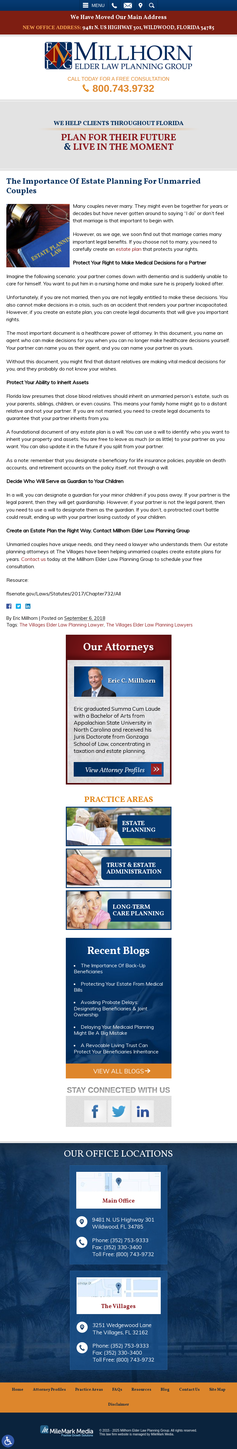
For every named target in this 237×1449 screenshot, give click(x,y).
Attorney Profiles (49, 1389)
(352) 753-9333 (129, 1240)
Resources (141, 1389)
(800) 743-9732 (135, 1254)
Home (17, 1389)
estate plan (128, 249)
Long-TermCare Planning (138, 910)
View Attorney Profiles (115, 770)
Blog (165, 1389)
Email (128, 5)
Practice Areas (89, 1389)
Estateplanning (138, 827)
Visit (140, 5)
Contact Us (189, 1389)
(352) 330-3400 (122, 1247)
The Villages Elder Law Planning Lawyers (149, 625)
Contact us (33, 559)
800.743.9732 (123, 88)
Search (152, 5)
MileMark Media (162, 1434)
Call (114, 5)
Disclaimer (118, 1404)
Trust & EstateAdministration (134, 868)
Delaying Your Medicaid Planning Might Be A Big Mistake (114, 1030)
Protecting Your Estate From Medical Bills (118, 987)
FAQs (117, 1389)
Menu (97, 5)
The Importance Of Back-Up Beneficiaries (110, 968)
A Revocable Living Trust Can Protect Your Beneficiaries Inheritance (116, 1048)
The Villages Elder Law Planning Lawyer (61, 625)
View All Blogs (118, 1071)
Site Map (217, 1389)
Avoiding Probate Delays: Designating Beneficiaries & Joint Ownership (110, 1008)
